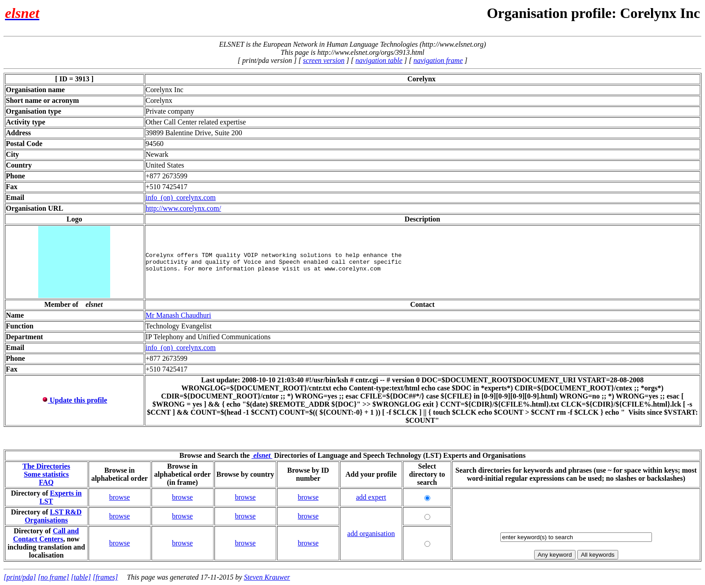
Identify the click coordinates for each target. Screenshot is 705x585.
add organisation (371, 533)
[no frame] (53, 577)
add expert (371, 497)
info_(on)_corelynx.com (181, 197)
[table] (81, 577)
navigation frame (438, 60)
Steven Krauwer (267, 577)
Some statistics (46, 474)
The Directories (46, 466)
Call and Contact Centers (46, 535)
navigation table (379, 60)
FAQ (46, 482)
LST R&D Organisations (53, 516)
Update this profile (74, 400)
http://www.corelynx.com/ (183, 208)
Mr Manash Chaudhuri (178, 315)
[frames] (105, 577)
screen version (323, 60)
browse (119, 497)
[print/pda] (20, 577)
